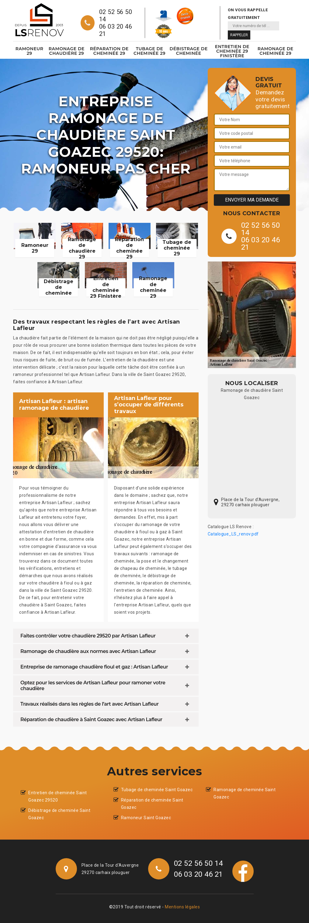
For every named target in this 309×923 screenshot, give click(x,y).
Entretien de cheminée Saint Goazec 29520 (57, 796)
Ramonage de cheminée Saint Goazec (245, 793)
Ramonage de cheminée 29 (275, 51)
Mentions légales (182, 906)
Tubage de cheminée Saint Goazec (157, 789)
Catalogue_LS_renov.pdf (233, 534)
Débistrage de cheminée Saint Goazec (59, 814)
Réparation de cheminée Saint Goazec (152, 804)
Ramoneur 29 (29, 51)
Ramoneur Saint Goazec (146, 817)
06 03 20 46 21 (115, 30)
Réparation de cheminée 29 (109, 51)
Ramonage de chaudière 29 (67, 51)
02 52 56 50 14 (115, 15)
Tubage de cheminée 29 (149, 51)
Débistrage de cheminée (189, 51)
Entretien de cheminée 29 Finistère (232, 51)
